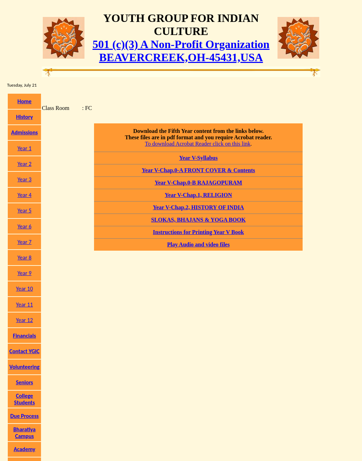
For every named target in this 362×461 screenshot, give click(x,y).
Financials (24, 335)
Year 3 (24, 179)
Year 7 (24, 242)
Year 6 (24, 226)
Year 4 (24, 195)
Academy (24, 449)
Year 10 (24, 288)
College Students (24, 399)
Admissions (24, 132)
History (24, 116)
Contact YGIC (25, 351)
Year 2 (24, 164)
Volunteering (24, 366)
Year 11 (24, 304)
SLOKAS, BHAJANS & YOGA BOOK (198, 220)
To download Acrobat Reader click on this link (198, 144)
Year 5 (24, 210)
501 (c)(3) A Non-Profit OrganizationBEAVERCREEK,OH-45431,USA (181, 51)
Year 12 (24, 320)
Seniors (24, 382)
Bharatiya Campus (24, 432)
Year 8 (24, 257)
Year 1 (24, 148)
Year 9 (24, 273)
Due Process (24, 416)
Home (24, 101)
